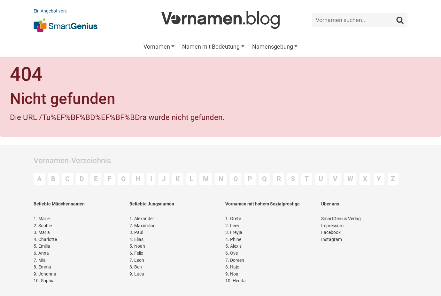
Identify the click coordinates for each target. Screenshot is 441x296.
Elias (136, 239)
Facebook (331, 232)
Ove (231, 253)
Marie (42, 218)
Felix (136, 253)
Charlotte (45, 239)
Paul (136, 232)
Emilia (42, 246)
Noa (231, 274)
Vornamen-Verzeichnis (72, 160)
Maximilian (142, 225)
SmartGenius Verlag (341, 218)
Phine (233, 239)
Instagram (331, 239)
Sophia (44, 281)
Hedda (235, 281)
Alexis (233, 246)
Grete (233, 218)
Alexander (141, 218)
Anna (41, 253)
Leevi (232, 225)
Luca (136, 274)
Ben (135, 267)
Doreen (234, 260)
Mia (40, 260)
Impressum (332, 225)
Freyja (233, 232)
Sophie (43, 225)
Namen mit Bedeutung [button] (211, 46)
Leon (136, 260)
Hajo (232, 267)
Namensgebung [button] (272, 46)
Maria (42, 232)
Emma (42, 267)
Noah (137, 246)
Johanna (45, 274)
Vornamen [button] (156, 46)
